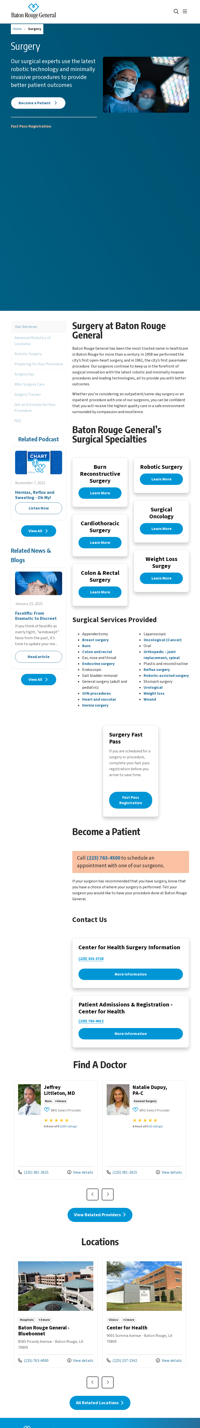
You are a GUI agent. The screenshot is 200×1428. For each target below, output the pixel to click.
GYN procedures (96, 700)
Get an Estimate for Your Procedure (35, 407)
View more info (55, 1147)
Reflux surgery (157, 676)
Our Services (26, 326)
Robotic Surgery (28, 354)
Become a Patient (38, 103)
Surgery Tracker (27, 394)
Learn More (100, 494)
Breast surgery (95, 647)
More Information (131, 987)
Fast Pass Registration (31, 126)
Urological (153, 694)
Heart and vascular (99, 706)
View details (80, 1190)
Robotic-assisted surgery (166, 682)
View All (38, 531)
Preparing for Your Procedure (38, 364)
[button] (186, 11)
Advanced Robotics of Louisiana (32, 340)
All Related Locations (100, 1420)
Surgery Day (24, 374)
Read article (38, 618)
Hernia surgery (95, 712)
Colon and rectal (97, 658)
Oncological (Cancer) (163, 647)
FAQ (17, 420)
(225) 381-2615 (33, 1190)
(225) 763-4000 (33, 1378)
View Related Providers (100, 1232)
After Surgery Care (29, 384)
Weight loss (154, 700)
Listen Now (38, 483)
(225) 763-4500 (103, 870)
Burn (86, 653)
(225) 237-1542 (122, 1378)
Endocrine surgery (98, 670)
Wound (150, 706)
